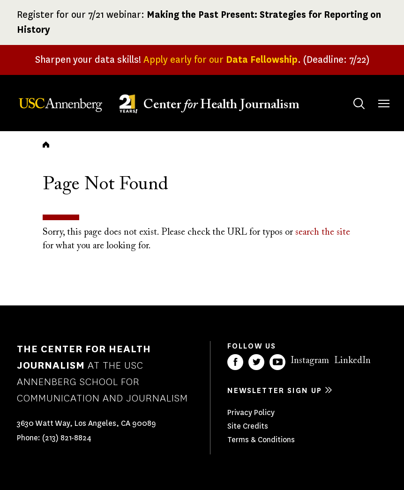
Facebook (235, 362)
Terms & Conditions (261, 440)
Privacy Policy (251, 412)
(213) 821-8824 (66, 438)
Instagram (310, 360)
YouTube (277, 362)
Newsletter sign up (274, 390)
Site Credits (247, 426)
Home (46, 144)
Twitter (256, 362)
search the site (322, 232)
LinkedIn (352, 360)
